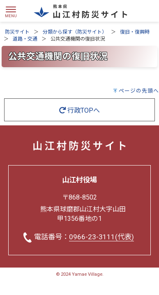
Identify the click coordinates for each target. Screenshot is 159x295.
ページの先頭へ (139, 91)
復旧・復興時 (135, 32)
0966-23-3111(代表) (101, 237)
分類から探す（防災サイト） (75, 32)
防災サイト (17, 32)
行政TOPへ (79, 110)
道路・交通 (25, 39)
